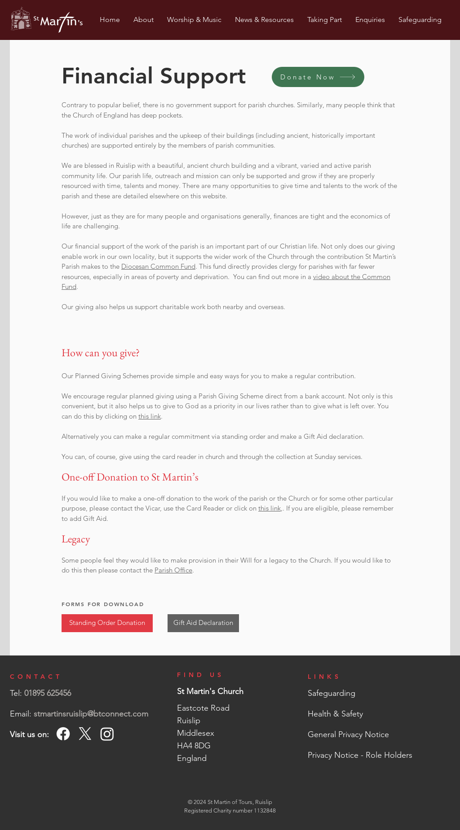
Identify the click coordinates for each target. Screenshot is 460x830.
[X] (85, 734)
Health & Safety (335, 714)
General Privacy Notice (348, 734)
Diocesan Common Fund (158, 266)
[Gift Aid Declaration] (203, 623)
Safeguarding (331, 693)
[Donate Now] (318, 77)
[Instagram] (107, 734)
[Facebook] (63, 734)
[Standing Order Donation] (107, 623)
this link (149, 416)
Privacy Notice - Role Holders (360, 755)
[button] (143, 19)
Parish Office (173, 570)
